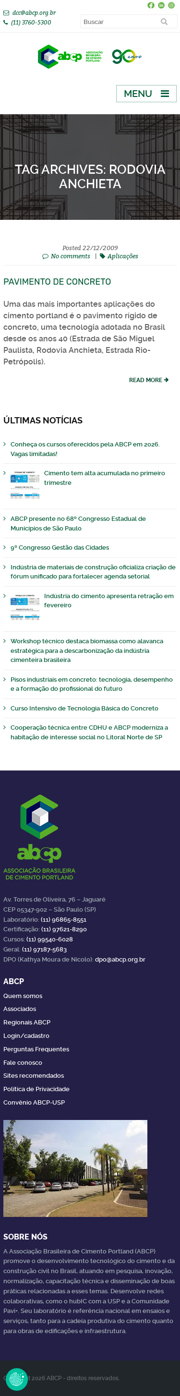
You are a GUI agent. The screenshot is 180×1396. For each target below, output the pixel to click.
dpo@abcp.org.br (120, 959)
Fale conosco (22, 1062)
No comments (70, 256)
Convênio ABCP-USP (34, 1102)
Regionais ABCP (26, 1022)
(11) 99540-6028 (49, 939)
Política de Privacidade (36, 1089)
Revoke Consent (17, 1379)
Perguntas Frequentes (36, 1049)
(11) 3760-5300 (31, 22)
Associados (19, 1008)
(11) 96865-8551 (63, 919)
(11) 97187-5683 (44, 949)
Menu (138, 93)
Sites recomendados (33, 1075)
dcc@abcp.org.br (34, 13)
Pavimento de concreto (57, 282)
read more (145, 380)
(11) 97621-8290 (64, 929)
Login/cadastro (26, 1035)
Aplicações (123, 256)
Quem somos (22, 995)
